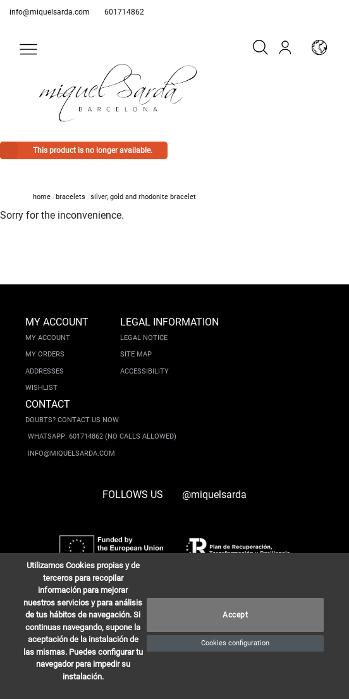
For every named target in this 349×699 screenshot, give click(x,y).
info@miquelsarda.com (49, 12)
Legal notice (144, 338)
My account (47, 338)
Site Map (136, 354)
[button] (28, 49)
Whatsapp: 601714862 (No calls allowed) (102, 436)
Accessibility (144, 371)
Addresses (44, 371)
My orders (44, 354)
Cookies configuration (235, 643)
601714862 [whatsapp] (124, 12)
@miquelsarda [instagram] (214, 495)
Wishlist (41, 388)
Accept (235, 615)
